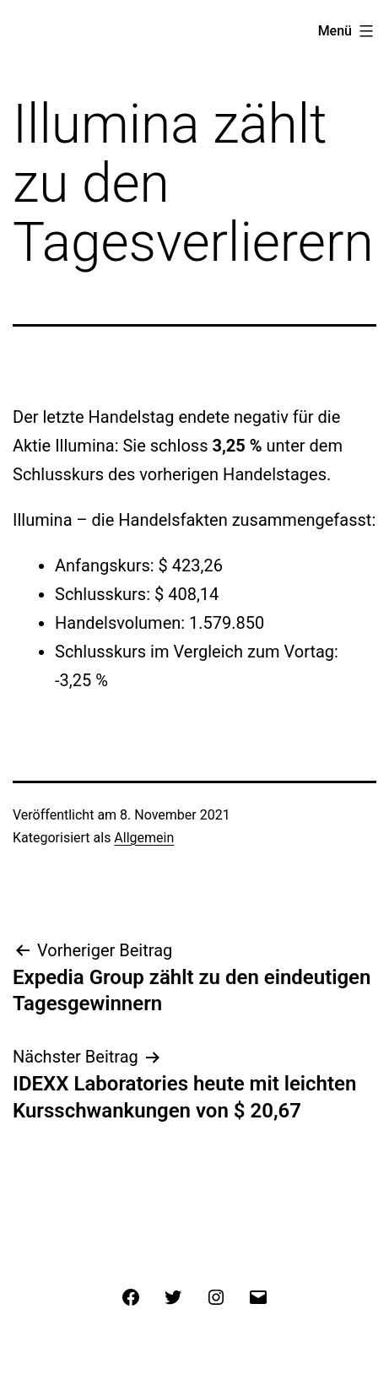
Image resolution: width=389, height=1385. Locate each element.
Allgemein (144, 838)
